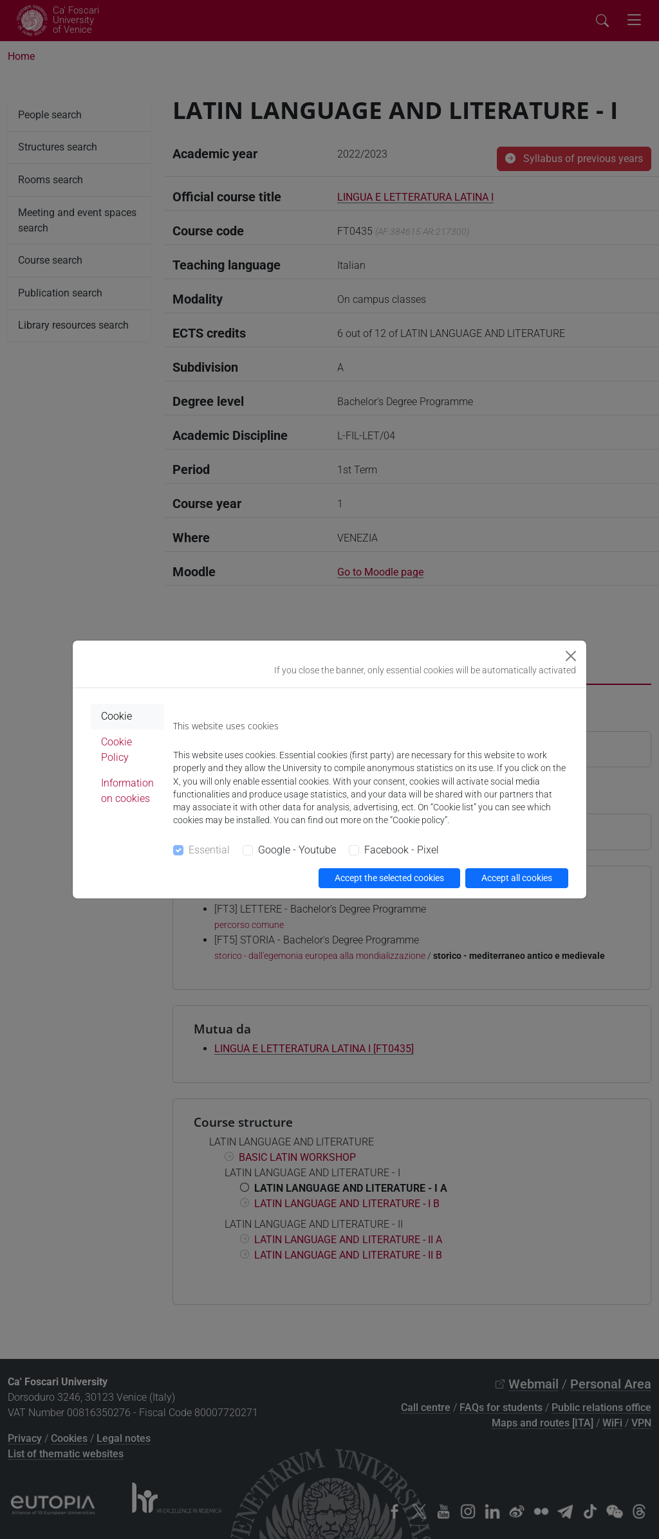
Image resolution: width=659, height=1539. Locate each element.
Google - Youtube (297, 850)
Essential (209, 850)
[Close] (571, 656)
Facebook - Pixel (401, 850)
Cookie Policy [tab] (116, 749)
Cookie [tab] (116, 716)
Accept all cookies (516, 878)
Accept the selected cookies (389, 878)
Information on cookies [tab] (127, 791)
